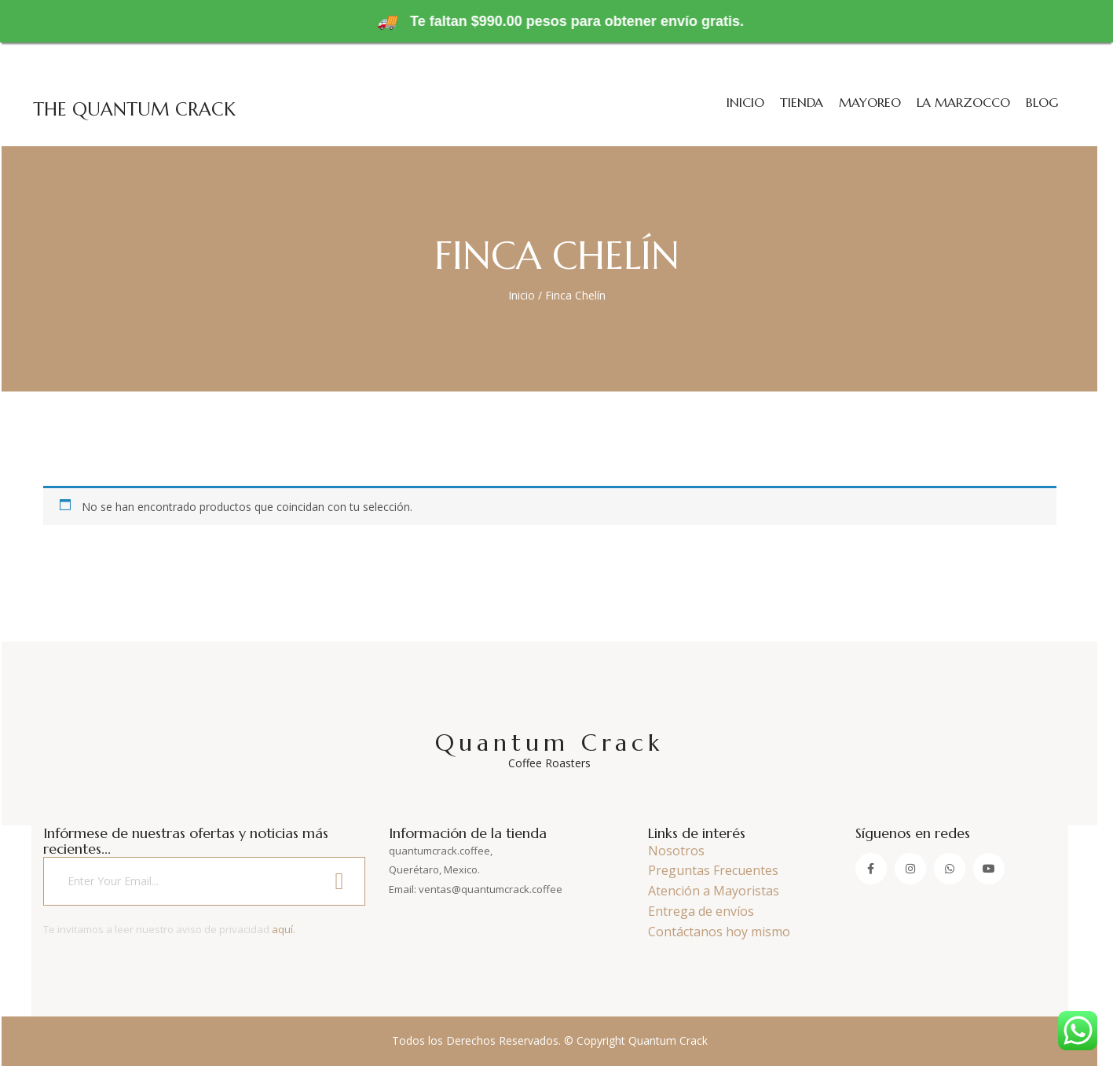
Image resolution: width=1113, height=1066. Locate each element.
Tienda (801, 102)
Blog (1042, 102)
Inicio (745, 102)
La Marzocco (963, 102)
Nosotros (676, 850)
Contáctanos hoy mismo (719, 931)
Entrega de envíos (701, 911)
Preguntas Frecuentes (713, 870)
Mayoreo (870, 102)
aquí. (283, 929)
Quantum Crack (549, 749)
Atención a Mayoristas (713, 890)
